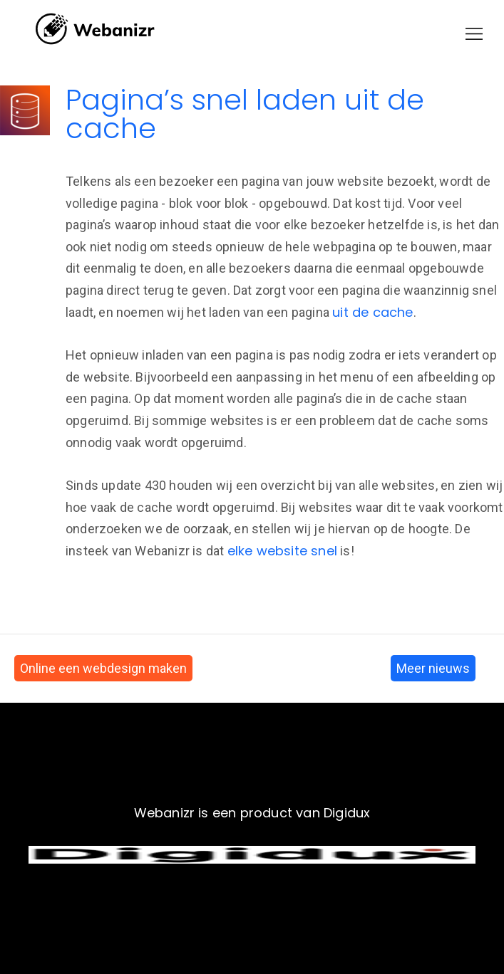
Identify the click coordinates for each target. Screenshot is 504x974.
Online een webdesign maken (103, 668)
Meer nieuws (433, 668)
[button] (474, 33)
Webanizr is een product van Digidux (252, 813)
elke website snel (282, 551)
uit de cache (372, 312)
